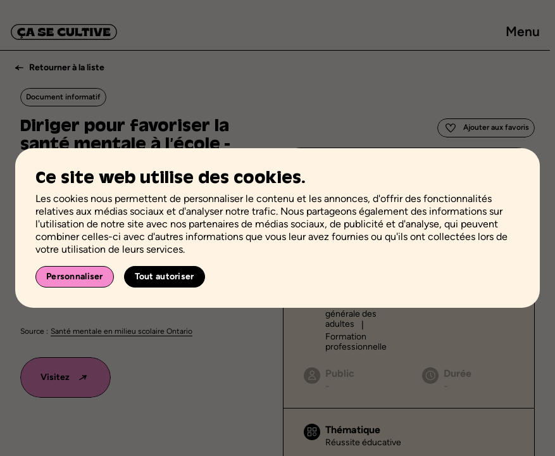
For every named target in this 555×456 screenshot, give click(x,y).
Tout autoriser (164, 276)
